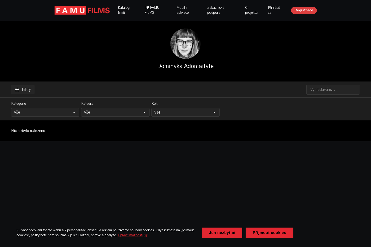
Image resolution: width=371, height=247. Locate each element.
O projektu (251, 10)
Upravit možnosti (132, 241)
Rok (154, 103)
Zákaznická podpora (215, 10)
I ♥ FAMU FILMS (152, 10)
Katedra (87, 103)
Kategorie (18, 103)
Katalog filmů (124, 10)
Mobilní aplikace (183, 10)
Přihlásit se (274, 10)
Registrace (304, 10)
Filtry (23, 89)
